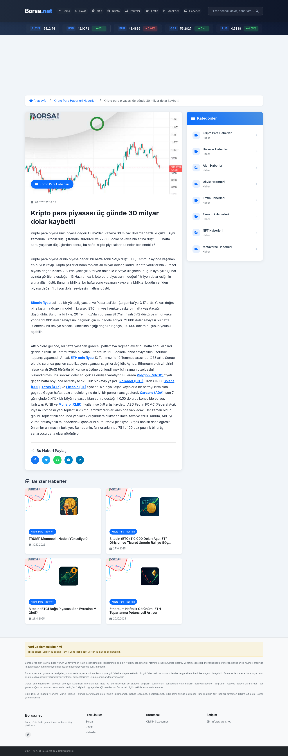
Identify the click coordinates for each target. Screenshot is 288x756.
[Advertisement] (144, 65)
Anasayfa (37, 101)
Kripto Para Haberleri (52, 184)
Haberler (189, 11)
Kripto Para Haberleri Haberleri (75, 101)
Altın (98, 11)
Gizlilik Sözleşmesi (157, 721)
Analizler (169, 11)
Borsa (38, 11)
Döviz (83, 11)
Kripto (114, 11)
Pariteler (132, 11)
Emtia (150, 11)
